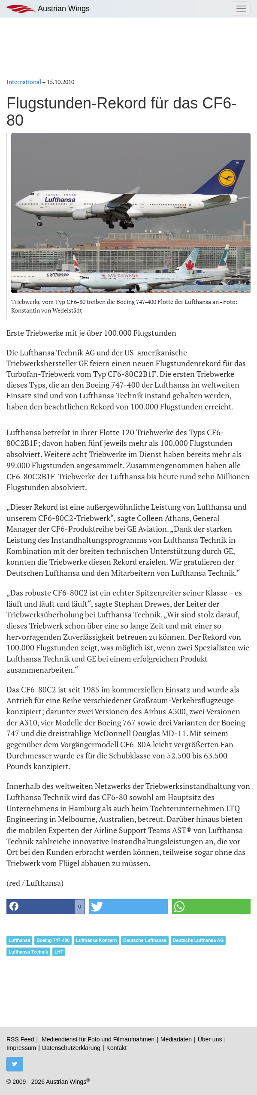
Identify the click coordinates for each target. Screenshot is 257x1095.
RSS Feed (20, 1039)
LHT (58, 951)
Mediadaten (176, 1039)
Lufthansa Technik (28, 951)
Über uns (210, 1039)
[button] (45, 906)
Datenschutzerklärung (71, 1047)
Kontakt (116, 1047)
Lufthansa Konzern (96, 940)
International (23, 82)
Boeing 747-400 (53, 940)
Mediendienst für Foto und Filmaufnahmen (98, 1039)
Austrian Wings (48, 8)
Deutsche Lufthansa (144, 940)
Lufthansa (19, 940)
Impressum (21, 1047)
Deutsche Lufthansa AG (198, 940)
